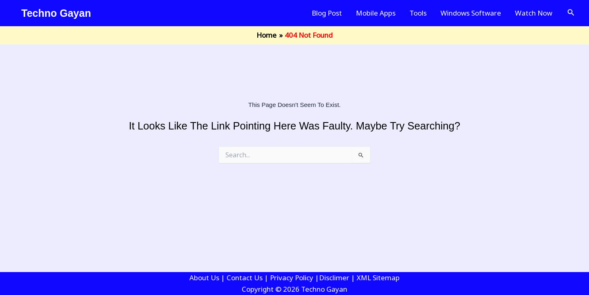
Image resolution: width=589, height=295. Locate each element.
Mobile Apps (376, 13)
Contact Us (245, 277)
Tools (418, 13)
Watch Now (533, 13)
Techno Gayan (56, 13)
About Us (204, 277)
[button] (571, 13)
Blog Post (327, 13)
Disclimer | (338, 277)
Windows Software (471, 13)
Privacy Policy (291, 277)
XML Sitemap (378, 277)
